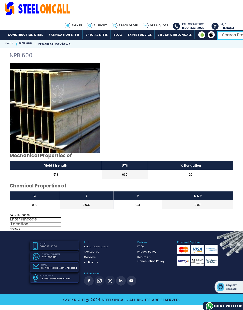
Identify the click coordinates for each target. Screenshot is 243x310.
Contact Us (91, 251)
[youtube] (131, 281)
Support (100, 25)
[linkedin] (121, 281)
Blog (117, 35)
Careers (90, 257)
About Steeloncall (96, 246)
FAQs (141, 246)
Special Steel (96, 35)
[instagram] (99, 281)
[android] (201, 34)
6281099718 (49, 257)
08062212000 (48, 246)
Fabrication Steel (64, 35)
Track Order (128, 25)
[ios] (211, 34)
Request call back (229, 287)
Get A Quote (159, 25)
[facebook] (89, 281)
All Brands (91, 262)
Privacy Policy (146, 251)
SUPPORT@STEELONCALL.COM (59, 268)
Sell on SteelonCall (174, 35)
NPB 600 (25, 43)
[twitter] (110, 281)
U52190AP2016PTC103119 (55, 278)
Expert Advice (140, 35)
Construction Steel (25, 35)
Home (9, 43)
